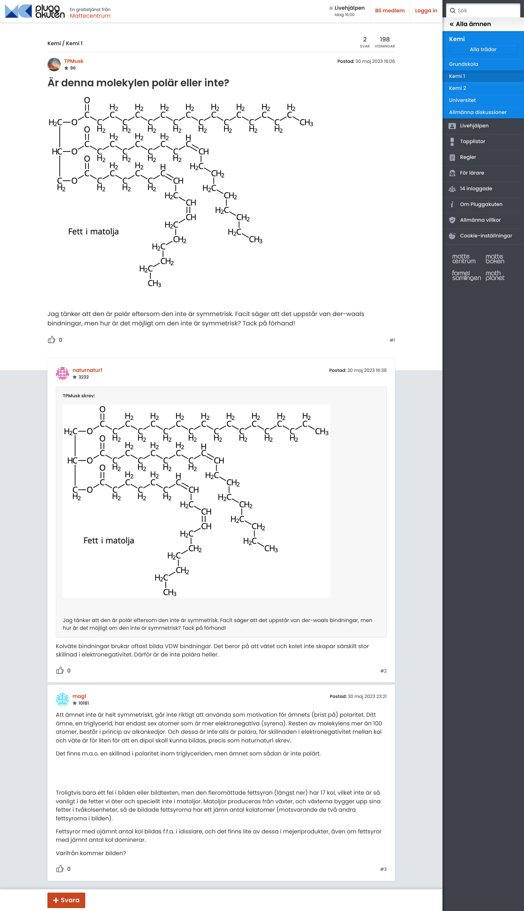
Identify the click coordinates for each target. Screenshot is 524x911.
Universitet (462, 100)
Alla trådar (483, 49)
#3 (383, 870)
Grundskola (463, 64)
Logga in (426, 10)
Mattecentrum (90, 16)
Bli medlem (390, 10)
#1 (392, 340)
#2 (383, 671)
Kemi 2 (457, 88)
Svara (70, 900)
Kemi (54, 43)
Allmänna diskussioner (478, 112)
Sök (452, 10)
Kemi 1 (74, 43)
